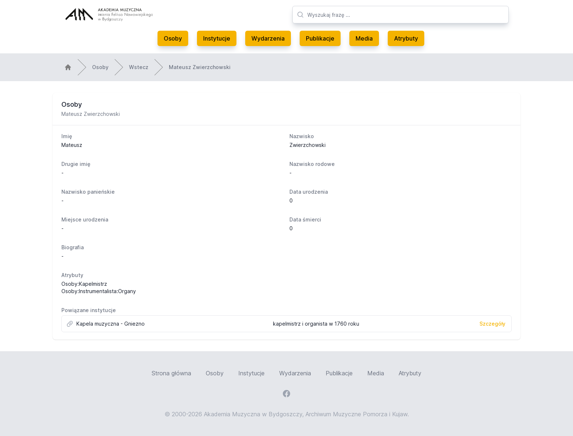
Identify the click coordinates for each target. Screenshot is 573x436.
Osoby (173, 38)
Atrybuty (406, 38)
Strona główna (171, 373)
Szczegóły (492, 324)
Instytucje (216, 38)
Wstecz (138, 67)
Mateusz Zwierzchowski (200, 67)
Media (364, 38)
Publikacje (320, 38)
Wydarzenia (268, 38)
